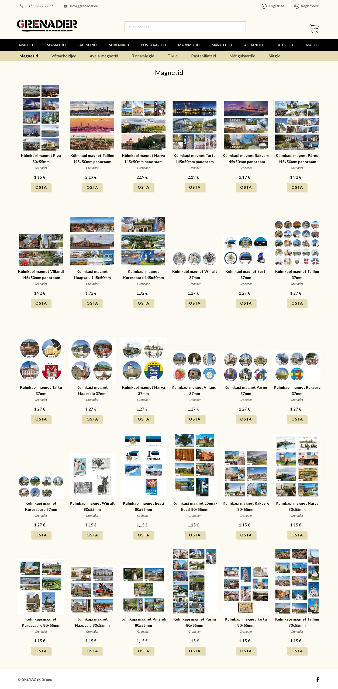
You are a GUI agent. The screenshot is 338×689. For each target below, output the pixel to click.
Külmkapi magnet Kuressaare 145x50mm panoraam (143, 277)
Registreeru (309, 6)
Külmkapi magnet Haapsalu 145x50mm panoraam (92, 277)
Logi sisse (275, 6)
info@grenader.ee (84, 6)
